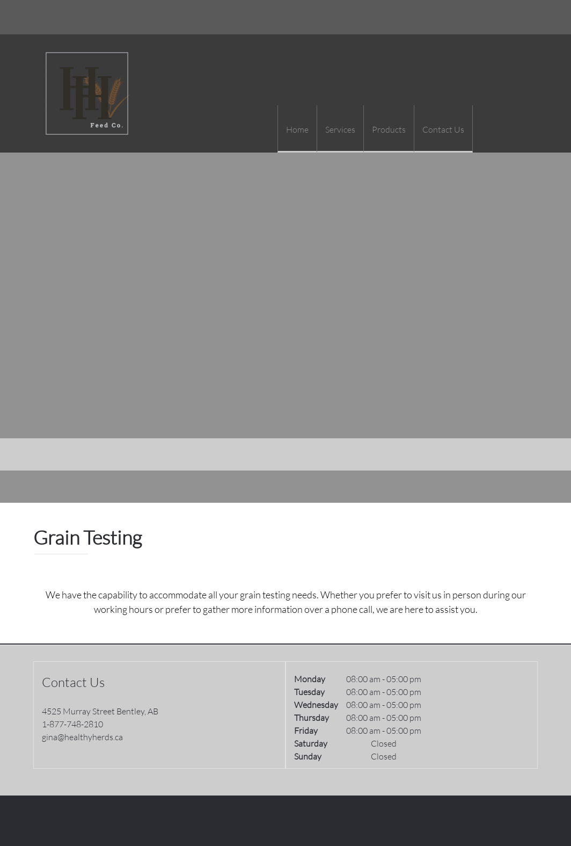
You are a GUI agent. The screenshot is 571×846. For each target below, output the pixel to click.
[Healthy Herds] (87, 93)
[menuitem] (297, 129)
